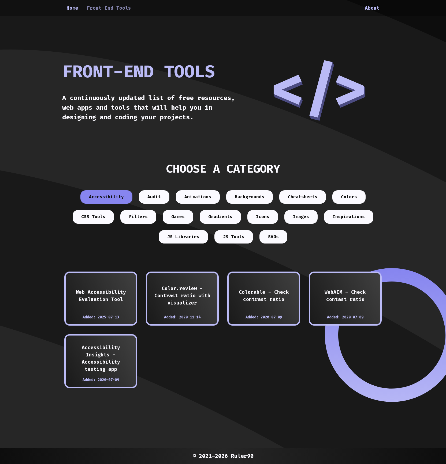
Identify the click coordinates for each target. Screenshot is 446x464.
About (372, 8)
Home (72, 8)
